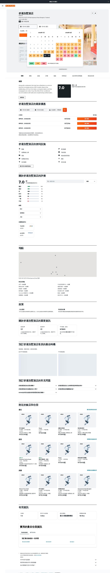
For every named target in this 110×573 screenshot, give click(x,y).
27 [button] (34, 55)
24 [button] (49, 52)
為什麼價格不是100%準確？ (58, 565)
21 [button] (37, 52)
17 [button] (48, 48)
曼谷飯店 (72, 541)
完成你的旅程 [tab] (24, 532)
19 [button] (30, 52)
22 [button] (41, 52)
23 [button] (45, 52)
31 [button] (48, 55)
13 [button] (34, 48)
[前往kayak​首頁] (10, 6)
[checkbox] (26, 227)
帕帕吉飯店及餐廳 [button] (82, 457)
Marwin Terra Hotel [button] (24, 489)
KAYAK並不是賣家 (58, 560)
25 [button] (52, 52)
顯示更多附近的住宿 (92, 409)
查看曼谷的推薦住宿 (92, 470)
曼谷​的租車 (48, 541)
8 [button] (41, 44)
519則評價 (26, 21)
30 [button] (45, 55)
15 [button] (41, 48)
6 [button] (34, 44)
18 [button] (52, 48)
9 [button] (45, 44)
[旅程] (3, 35)
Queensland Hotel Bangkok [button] (84, 489)
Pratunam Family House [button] (25, 459)
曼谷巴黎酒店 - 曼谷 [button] (43, 459)
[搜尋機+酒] (3, 20)
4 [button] (52, 41)
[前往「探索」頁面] (3, 24)
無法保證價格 (38, 555)
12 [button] (30, 48)
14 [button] (37, 48)
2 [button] (45, 41)
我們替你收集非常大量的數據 (58, 562)
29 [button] (41, 55)
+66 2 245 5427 (23, 19)
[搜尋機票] (3, 10)
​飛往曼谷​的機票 (26, 541)
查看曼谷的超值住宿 (92, 439)
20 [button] (34, 52)
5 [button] (30, 44)
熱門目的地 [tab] (32, 532)
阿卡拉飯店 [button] (22, 428)
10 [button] (49, 44)
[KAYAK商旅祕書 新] (3, 30)
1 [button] (41, 41)
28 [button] (37, 55)
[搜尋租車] (3, 16)
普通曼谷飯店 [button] (61, 489)
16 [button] (45, 48)
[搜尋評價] (66, 181)
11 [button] (52, 44)
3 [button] (61, 44)
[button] (108, 1)
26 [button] (30, 55)
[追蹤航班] (3, 27)
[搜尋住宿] (3, 13)
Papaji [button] (40, 428)
